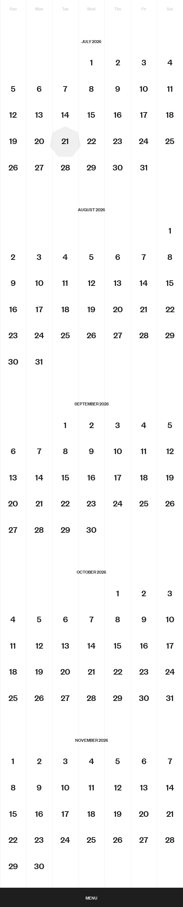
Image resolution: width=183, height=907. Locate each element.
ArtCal (91, 865)
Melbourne (91, 876)
